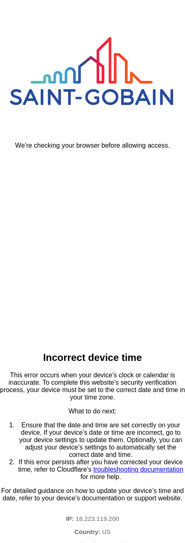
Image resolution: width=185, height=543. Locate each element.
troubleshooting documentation (138, 469)
